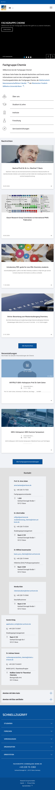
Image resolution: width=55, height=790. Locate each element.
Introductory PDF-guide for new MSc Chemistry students (27, 267)
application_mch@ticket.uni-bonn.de (18, 624)
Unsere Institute (7, 29)
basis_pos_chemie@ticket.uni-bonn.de (27, 554)
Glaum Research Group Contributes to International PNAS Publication (27, 219)
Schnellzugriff (15, 714)
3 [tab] (28, 57)
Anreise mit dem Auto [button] (11, 693)
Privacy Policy (31, 783)
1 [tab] (24, 57)
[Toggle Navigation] (51, 8)
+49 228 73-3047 (15, 628)
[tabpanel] (27, 35)
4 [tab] (30, 57)
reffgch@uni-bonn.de (21, 517)
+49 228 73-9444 (23, 558)
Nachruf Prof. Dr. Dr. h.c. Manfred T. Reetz (27, 168)
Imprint (22, 783)
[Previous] (48, 56)
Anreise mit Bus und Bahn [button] (13, 699)
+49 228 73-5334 (23, 526)
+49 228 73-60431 (15, 664)
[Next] (53, 56)
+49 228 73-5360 (23, 595)
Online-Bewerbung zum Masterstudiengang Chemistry (27, 316)
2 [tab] (26, 57)
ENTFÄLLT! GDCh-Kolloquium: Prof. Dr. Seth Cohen (27, 382)
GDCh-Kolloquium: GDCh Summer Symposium (27, 432)
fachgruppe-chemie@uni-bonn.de (27, 764)
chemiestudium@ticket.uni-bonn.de (26, 591)
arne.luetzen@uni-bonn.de (22, 485)
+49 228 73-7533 (23, 490)
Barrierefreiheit (27, 786)
